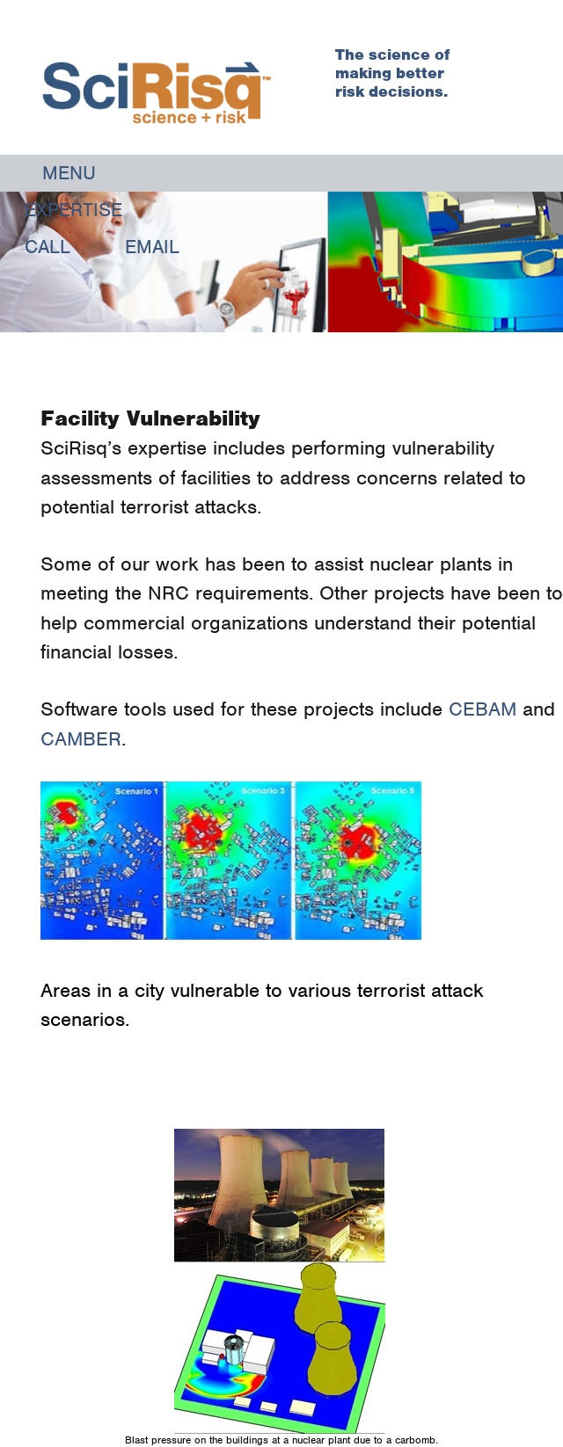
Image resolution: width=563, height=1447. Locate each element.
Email (152, 246)
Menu (69, 173)
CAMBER (80, 738)
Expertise (73, 210)
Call (47, 246)
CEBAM (486, 708)
